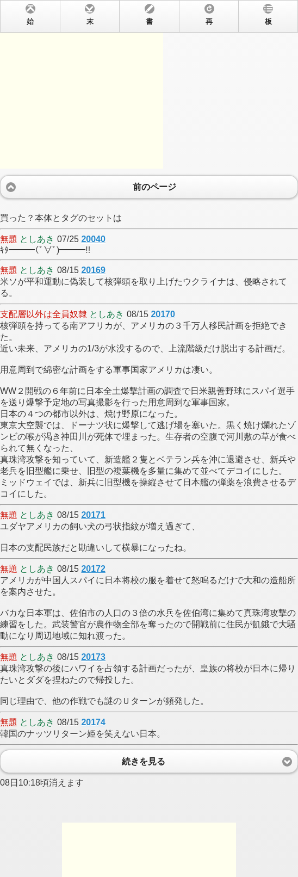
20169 (93, 270)
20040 (93, 239)
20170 (163, 314)
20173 (93, 657)
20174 (93, 722)
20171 (93, 515)
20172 (93, 568)
